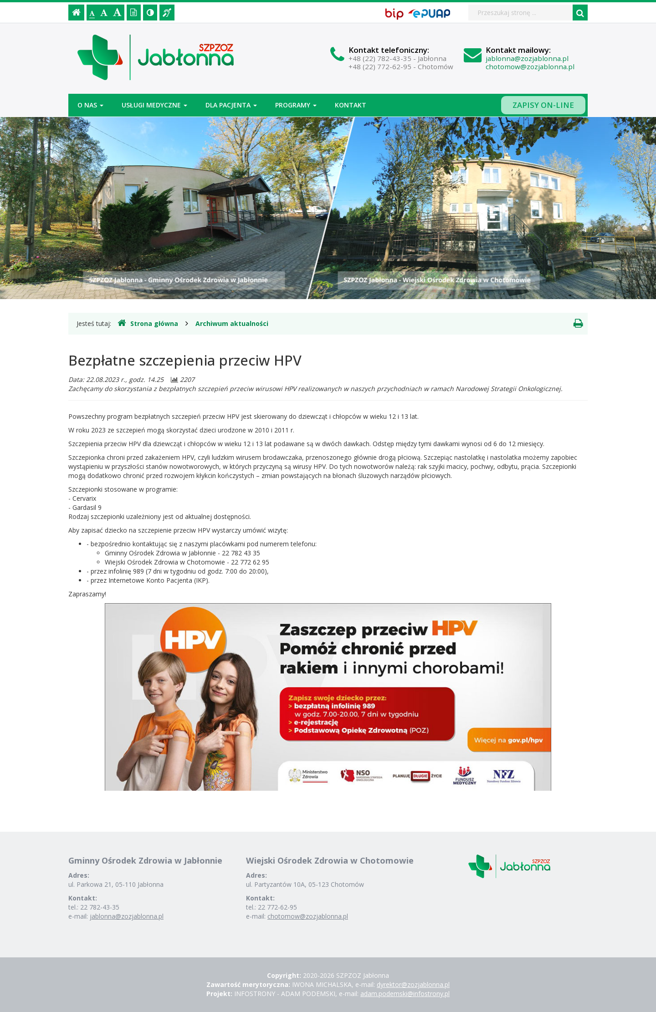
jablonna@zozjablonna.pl (527, 58)
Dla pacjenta (231, 105)
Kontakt (350, 105)
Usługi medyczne (154, 105)
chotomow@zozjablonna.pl (530, 66)
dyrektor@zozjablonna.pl (413, 984)
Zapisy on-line (543, 105)
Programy (296, 105)
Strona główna (148, 323)
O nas (90, 105)
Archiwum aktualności (231, 323)
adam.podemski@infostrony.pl (405, 993)
